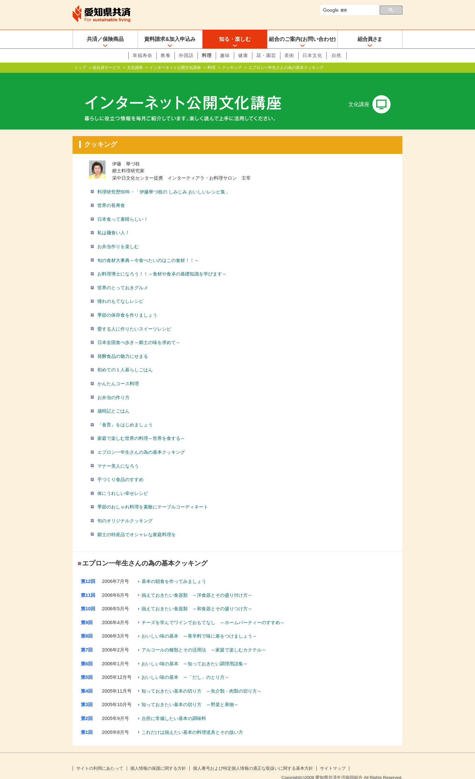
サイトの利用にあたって (99, 758)
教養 (166, 55)
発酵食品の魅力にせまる (122, 345)
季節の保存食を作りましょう (127, 304)
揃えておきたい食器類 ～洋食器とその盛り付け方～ (197, 584)
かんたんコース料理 (118, 373)
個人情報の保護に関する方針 (158, 758)
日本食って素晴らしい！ (122, 208)
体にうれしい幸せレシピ (122, 482)
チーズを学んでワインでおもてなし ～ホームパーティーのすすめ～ (213, 612)
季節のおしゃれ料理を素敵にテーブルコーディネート (152, 496)
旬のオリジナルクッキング (125, 510)
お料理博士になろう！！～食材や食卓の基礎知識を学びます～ (162, 263)
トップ (80, 68)
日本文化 (312, 55)
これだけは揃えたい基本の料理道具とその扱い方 (192, 721)
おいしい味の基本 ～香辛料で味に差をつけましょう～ (199, 625)
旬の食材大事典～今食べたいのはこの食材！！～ (148, 249)
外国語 (186, 55)
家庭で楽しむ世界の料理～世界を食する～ (141, 427)
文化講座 (135, 68)
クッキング (232, 68)
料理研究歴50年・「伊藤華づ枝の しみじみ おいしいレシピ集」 (163, 181)
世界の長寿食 (111, 194)
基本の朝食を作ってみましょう (174, 570)
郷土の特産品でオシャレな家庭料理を (136, 523)
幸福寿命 (142, 55)
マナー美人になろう (118, 455)
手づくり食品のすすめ (120, 469)
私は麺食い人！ (113, 222)
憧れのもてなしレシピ (120, 290)
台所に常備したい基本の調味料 (174, 707)
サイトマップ (333, 758)
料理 (207, 55)
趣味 (225, 55)
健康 (243, 55)
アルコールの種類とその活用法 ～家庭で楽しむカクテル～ (204, 639)
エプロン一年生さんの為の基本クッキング (141, 441)
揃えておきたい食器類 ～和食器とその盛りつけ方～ (197, 598)
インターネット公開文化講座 (175, 68)
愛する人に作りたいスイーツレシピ (134, 318)
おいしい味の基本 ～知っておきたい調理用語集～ (195, 653)
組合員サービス (106, 68)
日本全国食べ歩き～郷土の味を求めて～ (138, 331)
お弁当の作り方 (113, 386)
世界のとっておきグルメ (122, 277)
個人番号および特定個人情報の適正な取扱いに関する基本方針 (253, 758)
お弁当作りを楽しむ (118, 236)
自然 (336, 55)
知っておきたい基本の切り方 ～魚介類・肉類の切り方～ (202, 680)
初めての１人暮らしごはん (125, 359)
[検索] (349, 10)
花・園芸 (266, 55)
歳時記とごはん (113, 400)
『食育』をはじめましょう (125, 414)
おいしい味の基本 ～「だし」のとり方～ (185, 666)
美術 (289, 55)
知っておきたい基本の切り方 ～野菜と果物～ (190, 694)
